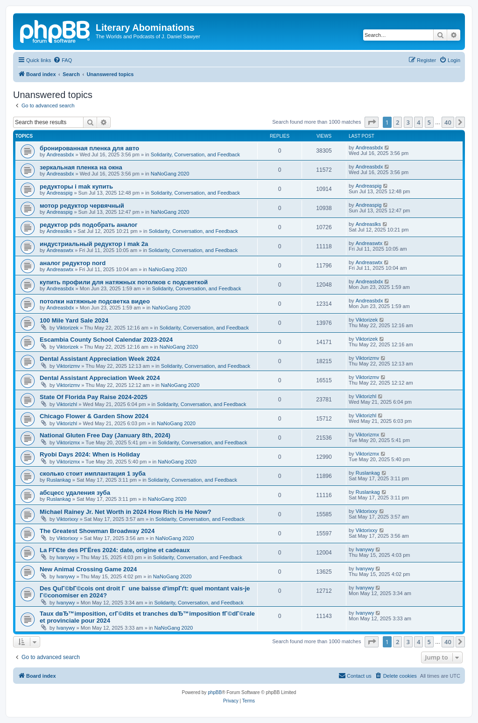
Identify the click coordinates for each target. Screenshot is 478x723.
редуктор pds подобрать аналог (88, 224)
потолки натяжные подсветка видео (95, 301)
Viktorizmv (68, 366)
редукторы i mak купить (76, 186)
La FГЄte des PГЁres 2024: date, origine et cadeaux (115, 550)
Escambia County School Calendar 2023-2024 (106, 339)
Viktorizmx (68, 442)
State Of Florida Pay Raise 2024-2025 (94, 396)
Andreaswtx (60, 250)
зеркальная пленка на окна (81, 167)
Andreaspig (60, 193)
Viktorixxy (67, 519)
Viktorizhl (66, 404)
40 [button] (447, 122)
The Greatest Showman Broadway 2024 (97, 530)
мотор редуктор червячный (82, 205)
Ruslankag (59, 480)
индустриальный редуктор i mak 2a (94, 243)
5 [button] (429, 122)
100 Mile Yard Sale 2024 (74, 320)
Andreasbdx (60, 154)
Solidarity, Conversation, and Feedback (195, 154)
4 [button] (418, 122)
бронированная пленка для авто (89, 148)
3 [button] (408, 122)
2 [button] (397, 122)
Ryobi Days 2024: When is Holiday (90, 454)
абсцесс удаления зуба (75, 492)
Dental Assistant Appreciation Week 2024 (100, 358)
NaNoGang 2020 (170, 173)
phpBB (215, 692)
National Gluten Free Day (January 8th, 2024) (105, 435)
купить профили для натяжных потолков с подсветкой (124, 282)
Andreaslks (59, 231)
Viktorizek (67, 327)
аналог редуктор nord (72, 263)
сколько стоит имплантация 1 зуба (93, 473)
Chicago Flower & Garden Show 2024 (94, 416)
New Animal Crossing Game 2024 (88, 569)
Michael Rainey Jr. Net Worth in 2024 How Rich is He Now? (125, 511)
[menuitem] (62, 60)
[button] (372, 122)
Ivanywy (65, 557)
